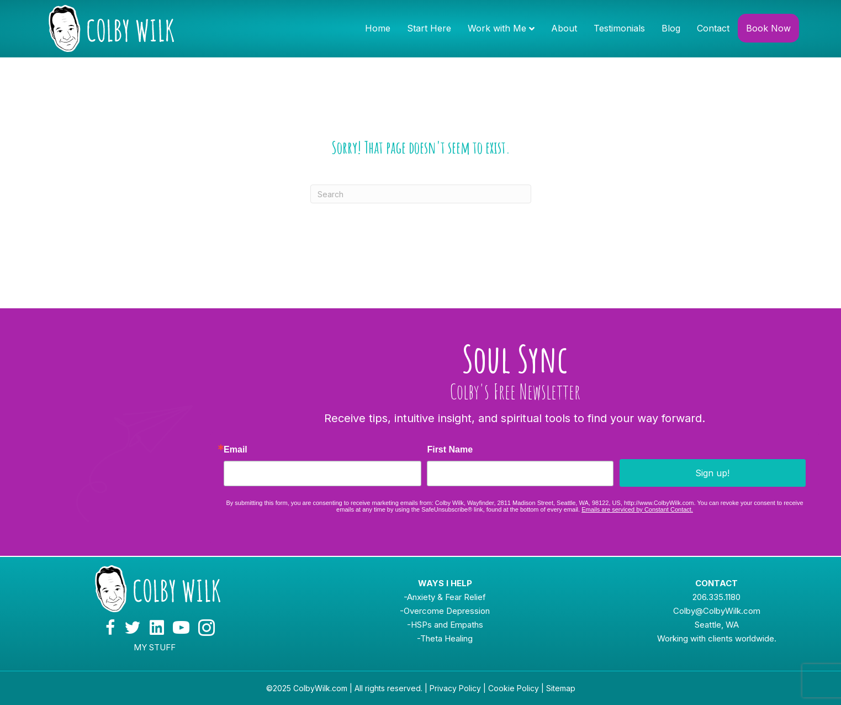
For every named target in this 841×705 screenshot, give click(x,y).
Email (235, 449)
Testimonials (619, 28)
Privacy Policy (455, 688)
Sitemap (560, 688)
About (564, 28)
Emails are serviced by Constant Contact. (637, 509)
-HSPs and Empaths (445, 624)
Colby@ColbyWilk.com (716, 611)
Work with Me (497, 28)
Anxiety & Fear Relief (446, 597)
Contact (713, 28)
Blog (671, 28)
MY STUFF (155, 647)
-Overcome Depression (445, 611)
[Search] (420, 194)
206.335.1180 (716, 597)
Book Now (768, 28)
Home (377, 28)
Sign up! (712, 472)
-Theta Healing (445, 638)
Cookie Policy (513, 688)
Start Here (429, 28)
